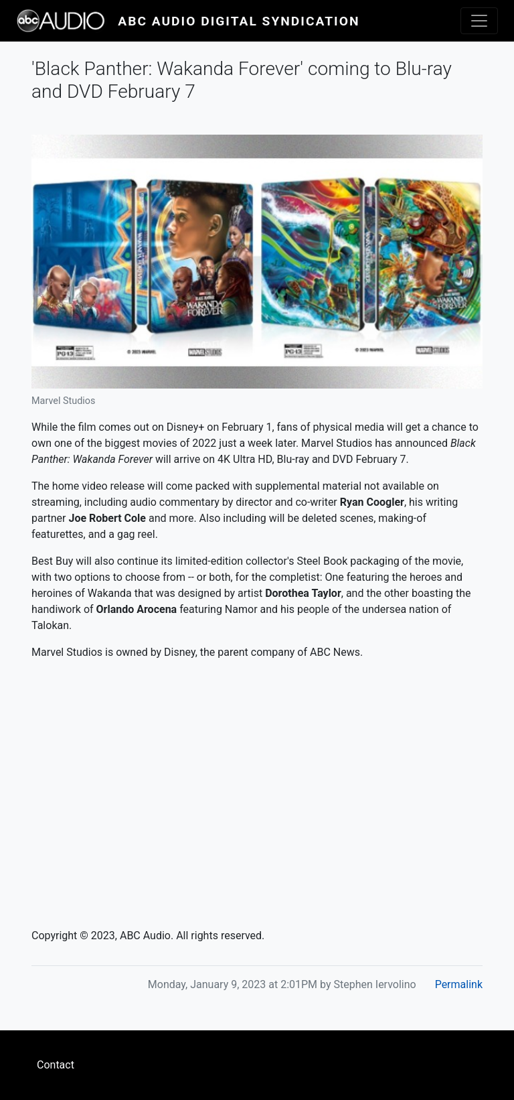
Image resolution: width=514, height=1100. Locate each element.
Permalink (459, 984)
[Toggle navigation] (479, 20)
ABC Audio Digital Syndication (238, 21)
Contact (55, 1064)
